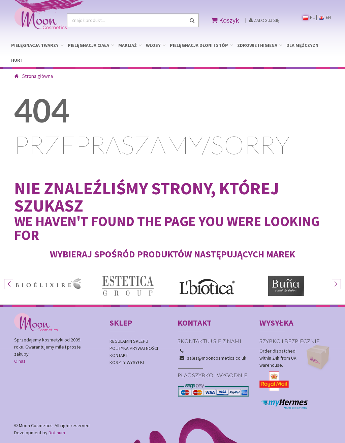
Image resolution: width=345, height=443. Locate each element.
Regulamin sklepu (128, 341)
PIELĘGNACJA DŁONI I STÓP (199, 45)
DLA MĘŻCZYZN (302, 45)
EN (325, 17)
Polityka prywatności (133, 348)
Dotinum (57, 433)
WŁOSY (153, 45)
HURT (17, 60)
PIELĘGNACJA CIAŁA (88, 45)
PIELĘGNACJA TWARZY (35, 45)
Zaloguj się (264, 20)
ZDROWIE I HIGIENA (257, 45)
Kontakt (118, 355)
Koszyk (225, 20)
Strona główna (33, 76)
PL (309, 17)
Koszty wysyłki (126, 362)
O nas (20, 361)
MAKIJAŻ (127, 45)
